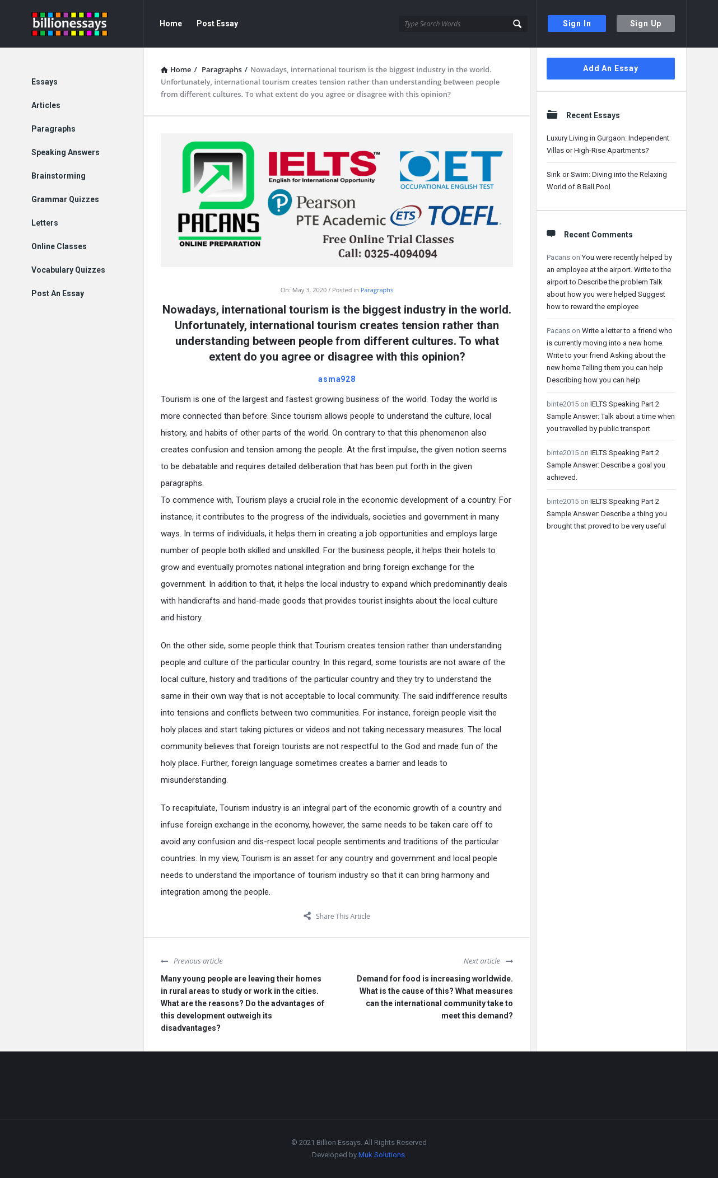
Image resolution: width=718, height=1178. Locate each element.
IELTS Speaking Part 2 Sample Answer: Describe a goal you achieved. (606, 465)
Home (171, 23)
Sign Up (646, 23)
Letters (44, 222)
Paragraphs (377, 290)
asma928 (337, 379)
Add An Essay (610, 68)
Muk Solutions (381, 1155)
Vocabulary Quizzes (68, 269)
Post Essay (217, 23)
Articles (45, 105)
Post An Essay (57, 293)
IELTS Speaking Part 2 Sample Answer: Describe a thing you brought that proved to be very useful (607, 513)
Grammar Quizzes (65, 199)
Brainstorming (58, 175)
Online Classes (59, 246)
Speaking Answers (65, 152)
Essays (44, 81)
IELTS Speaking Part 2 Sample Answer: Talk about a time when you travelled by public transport (611, 416)
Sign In (577, 23)
